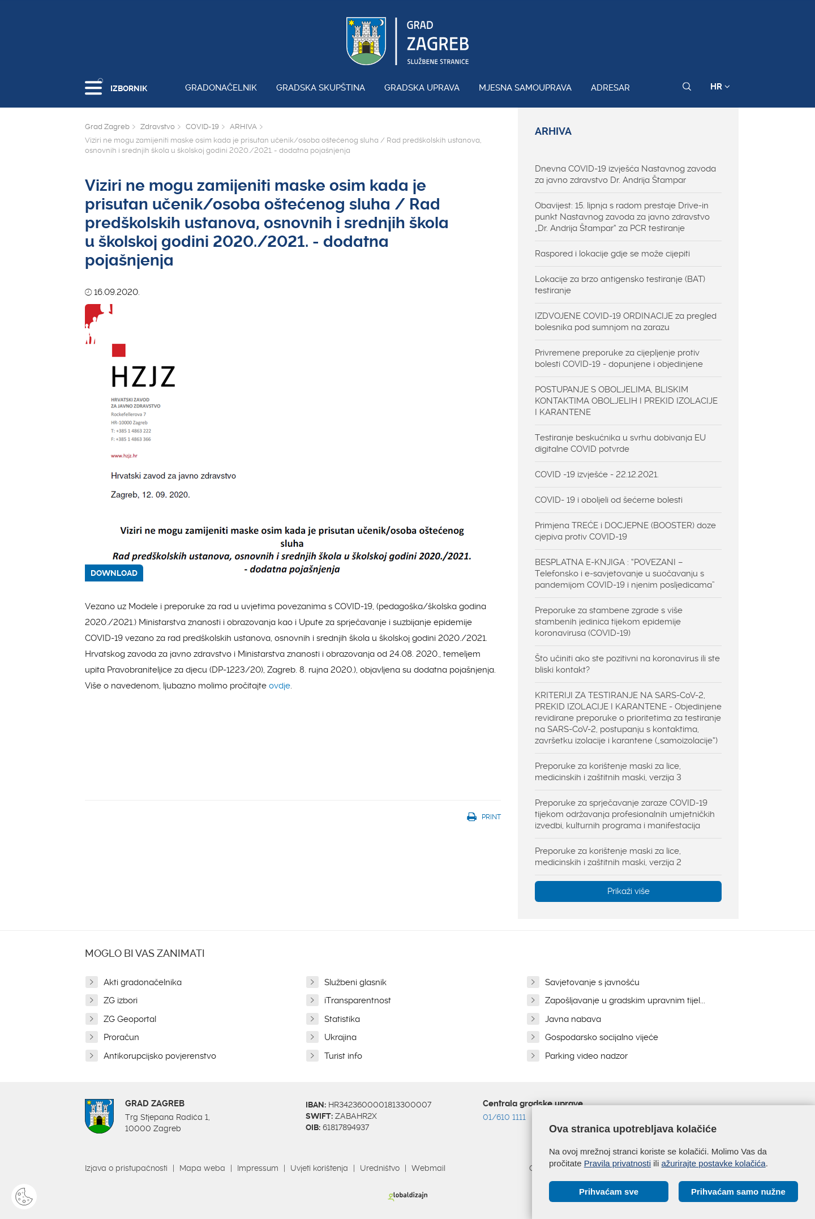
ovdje (279, 686)
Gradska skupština (320, 88)
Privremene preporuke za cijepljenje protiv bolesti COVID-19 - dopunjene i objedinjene (619, 358)
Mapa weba (202, 1168)
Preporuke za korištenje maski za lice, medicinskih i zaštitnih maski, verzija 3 (608, 771)
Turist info (343, 1056)
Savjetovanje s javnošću (592, 982)
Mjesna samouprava (525, 88)
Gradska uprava (422, 88)
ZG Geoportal (130, 1019)
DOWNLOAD (114, 573)
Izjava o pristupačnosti (126, 1168)
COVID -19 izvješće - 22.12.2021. (597, 474)
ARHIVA (243, 126)
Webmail (428, 1168)
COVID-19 (202, 126)
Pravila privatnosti (617, 1163)
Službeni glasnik (355, 982)
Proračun (121, 1037)
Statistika (342, 1019)
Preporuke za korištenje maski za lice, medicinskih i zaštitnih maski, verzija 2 (608, 856)
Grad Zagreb (107, 126)
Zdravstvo (157, 126)
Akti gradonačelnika (143, 982)
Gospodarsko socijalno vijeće (601, 1037)
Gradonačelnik (221, 88)
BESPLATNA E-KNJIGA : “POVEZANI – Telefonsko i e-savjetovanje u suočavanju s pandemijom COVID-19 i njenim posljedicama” (625, 573)
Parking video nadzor (586, 1056)
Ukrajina (340, 1037)
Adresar (610, 88)
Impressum (257, 1168)
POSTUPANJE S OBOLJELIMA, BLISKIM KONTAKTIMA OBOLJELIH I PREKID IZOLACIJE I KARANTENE (626, 400)
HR (720, 87)
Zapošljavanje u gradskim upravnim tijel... (625, 1000)
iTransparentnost (357, 1000)
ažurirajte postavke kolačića (713, 1163)
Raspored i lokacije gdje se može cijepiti (612, 254)
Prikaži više (628, 891)
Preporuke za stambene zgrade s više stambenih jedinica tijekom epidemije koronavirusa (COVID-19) (609, 621)
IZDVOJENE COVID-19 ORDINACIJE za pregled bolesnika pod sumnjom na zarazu (626, 321)
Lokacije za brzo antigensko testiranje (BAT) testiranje (620, 285)
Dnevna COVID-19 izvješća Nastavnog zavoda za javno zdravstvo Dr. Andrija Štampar (625, 174)
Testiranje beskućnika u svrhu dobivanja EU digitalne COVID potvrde (620, 443)
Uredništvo (380, 1168)
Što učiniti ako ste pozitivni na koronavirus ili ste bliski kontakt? (627, 664)
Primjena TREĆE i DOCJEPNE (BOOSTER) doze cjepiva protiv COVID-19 (625, 531)
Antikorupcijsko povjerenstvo (160, 1056)
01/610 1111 (504, 1117)
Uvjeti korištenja (319, 1168)
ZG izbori (121, 1000)
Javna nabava (573, 1019)
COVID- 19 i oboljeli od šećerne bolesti (609, 500)
